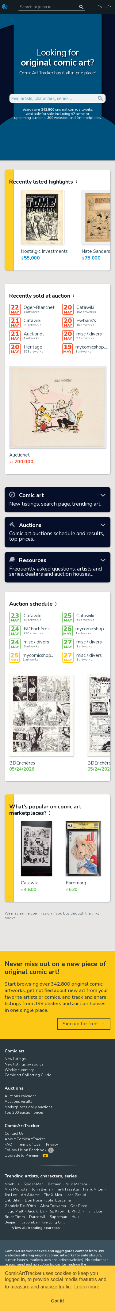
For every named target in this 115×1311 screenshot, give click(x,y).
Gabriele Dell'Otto (20, 1205)
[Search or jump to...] (81, 6)
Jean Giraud (76, 1194)
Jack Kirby (36, 1211)
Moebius (12, 1184)
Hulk (75, 1216)
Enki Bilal (13, 1200)
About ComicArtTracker (25, 1139)
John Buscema (58, 1200)
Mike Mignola (16, 1189)
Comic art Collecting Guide (28, 1075)
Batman (54, 1184)
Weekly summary (19, 1069)
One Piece (78, 1205)
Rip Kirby (56, 1211)
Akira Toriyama (53, 1205)
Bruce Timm (15, 1216)
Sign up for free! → (84, 1023)
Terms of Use (29, 1144)
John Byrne (41, 1189)
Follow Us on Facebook (25, 1150)
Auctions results (18, 1101)
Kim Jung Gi (52, 1222)
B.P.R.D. (74, 1211)
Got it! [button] (57, 1300)
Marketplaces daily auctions (28, 1107)
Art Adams (30, 1194)
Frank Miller (93, 1189)
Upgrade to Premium (26, 1155)
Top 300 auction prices (24, 1112)
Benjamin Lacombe (21, 1222)
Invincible (94, 1211)
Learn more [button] (86, 1286)
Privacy (52, 1144)
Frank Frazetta (67, 1189)
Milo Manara (76, 1184)
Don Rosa (33, 1200)
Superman (58, 1216)
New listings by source (24, 1064)
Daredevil (37, 1216)
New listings (15, 1058)
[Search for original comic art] (52, 7)
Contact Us (14, 1133)
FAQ (8, 1144)
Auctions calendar (20, 1096)
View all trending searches (36, 1227)
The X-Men (53, 1194)
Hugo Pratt (14, 1211)
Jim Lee (11, 1194)
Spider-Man (34, 1184)
